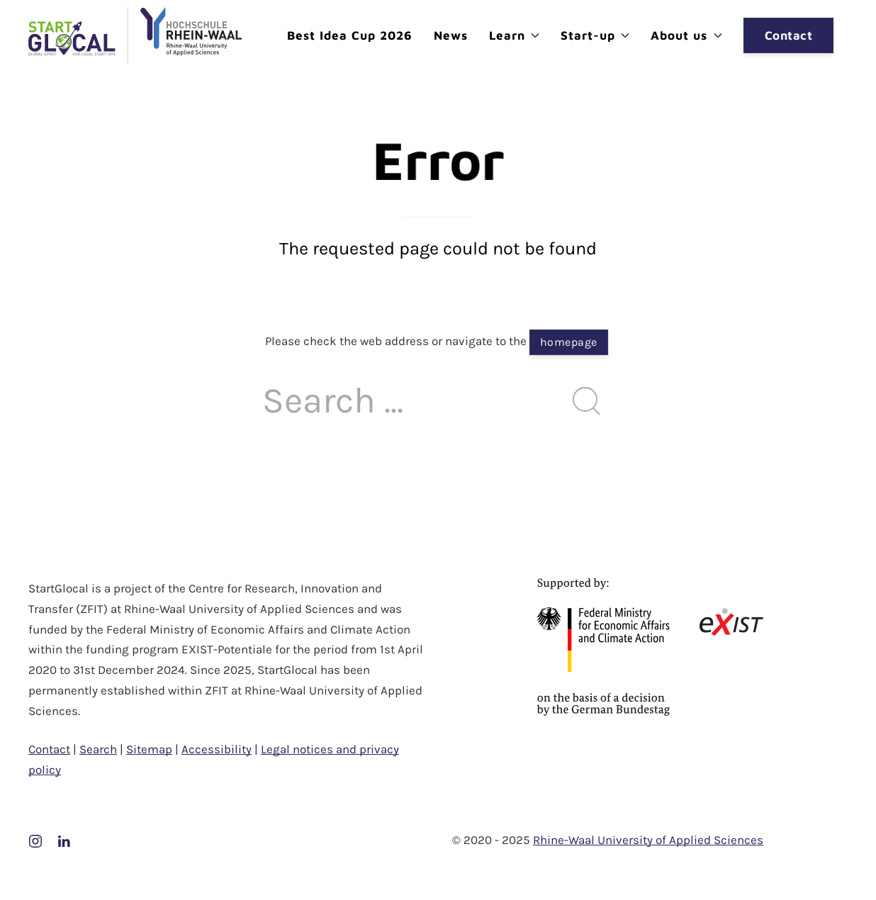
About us (686, 35)
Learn (514, 35)
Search (98, 749)
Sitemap (149, 749)
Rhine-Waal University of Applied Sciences (648, 840)
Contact (789, 35)
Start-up (595, 35)
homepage (568, 342)
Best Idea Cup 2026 (349, 35)
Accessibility (216, 749)
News (451, 35)
